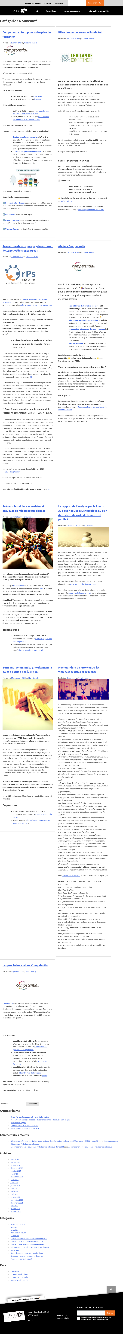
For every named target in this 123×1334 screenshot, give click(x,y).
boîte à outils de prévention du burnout (36, 305)
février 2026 (15, 1162)
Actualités (59, 3)
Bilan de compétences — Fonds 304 (80, 32)
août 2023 (14, 1188)
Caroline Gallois (30, 43)
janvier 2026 (15, 1165)
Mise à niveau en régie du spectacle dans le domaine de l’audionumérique (40, 1120)
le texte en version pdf (71, 875)
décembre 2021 (17, 1203)
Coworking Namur (12, 472)
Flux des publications (19, 1274)
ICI (31, 377)
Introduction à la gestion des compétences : (87, 329)
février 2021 (15, 1208)
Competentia (18, 585)
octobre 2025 (16, 1171)
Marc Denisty (28, 517)
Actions (13, 234)
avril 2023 (14, 1194)
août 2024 (14, 1179)
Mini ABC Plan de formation (30, 1073)
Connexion (15, 1271)
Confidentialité (63, 1318)
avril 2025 (14, 1174)
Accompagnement (72, 11)
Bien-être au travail (18, 1233)
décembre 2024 (17, 1177)
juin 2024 (14, 1182)
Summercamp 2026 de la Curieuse (24, 1125)
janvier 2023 (15, 1197)
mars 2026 (15, 1159)
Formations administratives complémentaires (29, 1238)
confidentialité (104, 1319)
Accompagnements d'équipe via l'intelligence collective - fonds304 (37, 1147)
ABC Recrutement (76, 343)
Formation (15, 1235)
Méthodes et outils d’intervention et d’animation (30, 1247)
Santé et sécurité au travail (21, 1259)
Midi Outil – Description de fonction (83, 320)
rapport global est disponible (80, 593)
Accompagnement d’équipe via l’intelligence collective (90, 1147)
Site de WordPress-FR (19, 1280)
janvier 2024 (15, 1185)
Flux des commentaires (20, 1277)
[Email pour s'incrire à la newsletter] (91, 1313)
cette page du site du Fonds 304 (82, 584)
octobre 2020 (16, 1211)
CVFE (41, 588)
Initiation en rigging (18, 1122)
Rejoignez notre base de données (26, 1299)
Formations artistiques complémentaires (27, 1241)
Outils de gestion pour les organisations (27, 1253)
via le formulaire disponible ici (30, 650)
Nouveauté (30, 234)
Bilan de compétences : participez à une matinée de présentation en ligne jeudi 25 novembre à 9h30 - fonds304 (55, 1141)
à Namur (37, 99)
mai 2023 (14, 1191)
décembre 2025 (17, 1168)
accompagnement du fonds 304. (91, 209)
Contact (47, 3)
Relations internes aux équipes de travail (27, 1256)
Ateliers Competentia (71, 246)
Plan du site (62, 1315)
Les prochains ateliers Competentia (25, 965)
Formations (51, 11)
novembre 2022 (17, 1200)
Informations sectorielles (99, 11)
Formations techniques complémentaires (27, 1244)
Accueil (37, 11)
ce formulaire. (66, 201)
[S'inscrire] (110, 1313)
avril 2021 (14, 1205)
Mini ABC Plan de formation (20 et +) (83, 306)
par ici (44, 1075)
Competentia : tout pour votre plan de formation (30, 1117)
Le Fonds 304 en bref (32, 3)
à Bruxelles (37, 96)
